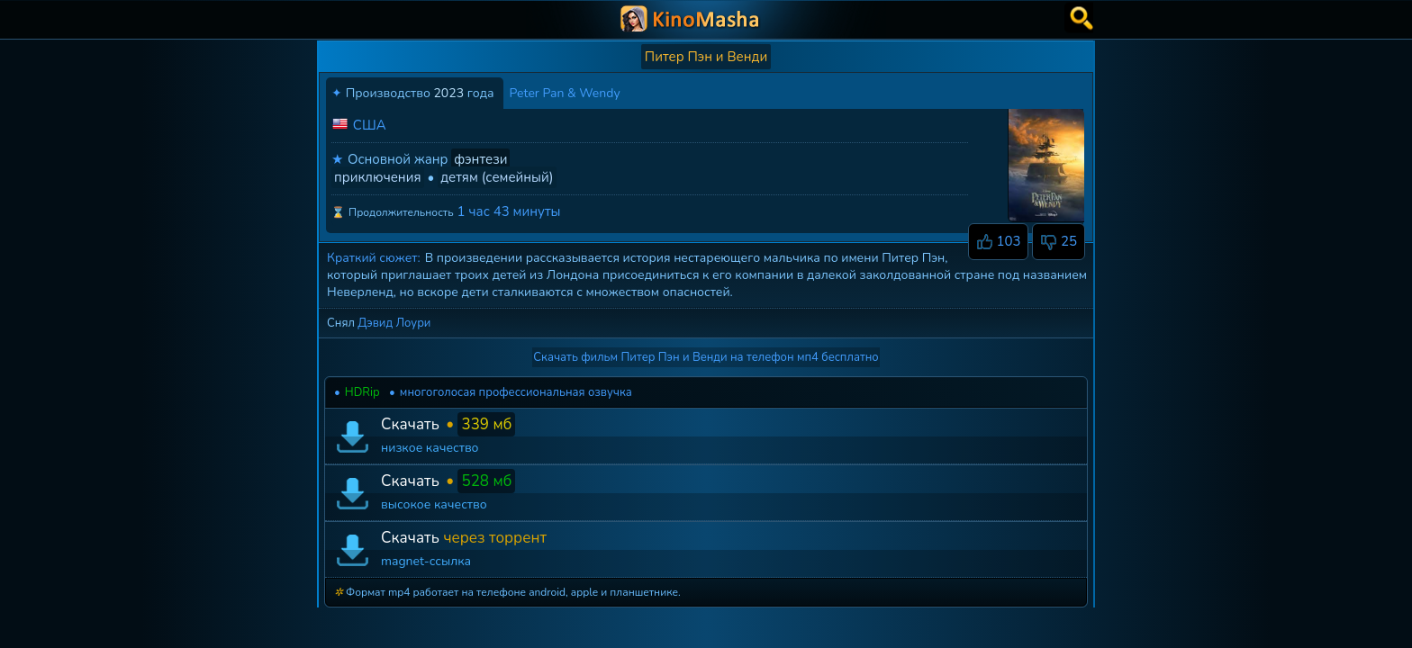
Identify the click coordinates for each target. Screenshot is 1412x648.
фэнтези (480, 159)
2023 (448, 93)
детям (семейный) (496, 177)
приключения (377, 177)
